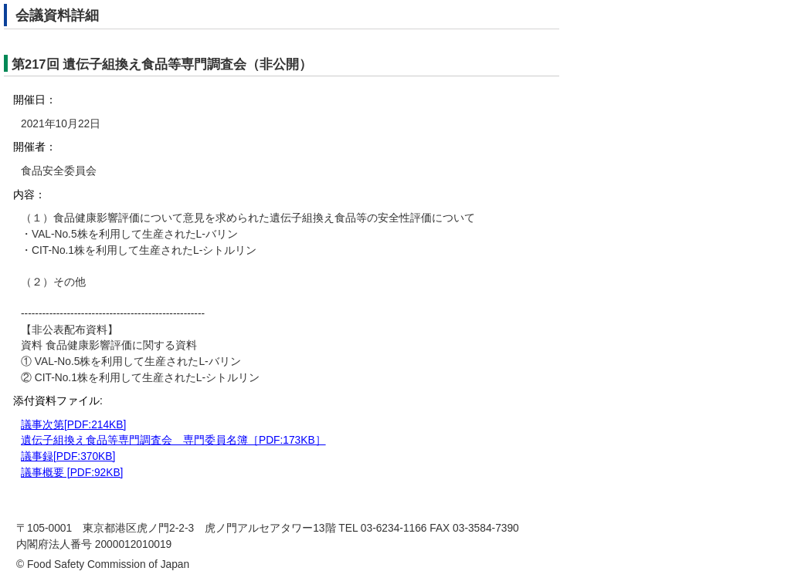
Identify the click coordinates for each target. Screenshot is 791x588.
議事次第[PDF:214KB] (73, 425)
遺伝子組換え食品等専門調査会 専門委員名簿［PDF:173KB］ (173, 440)
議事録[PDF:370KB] (68, 456)
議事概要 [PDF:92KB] (72, 472)
